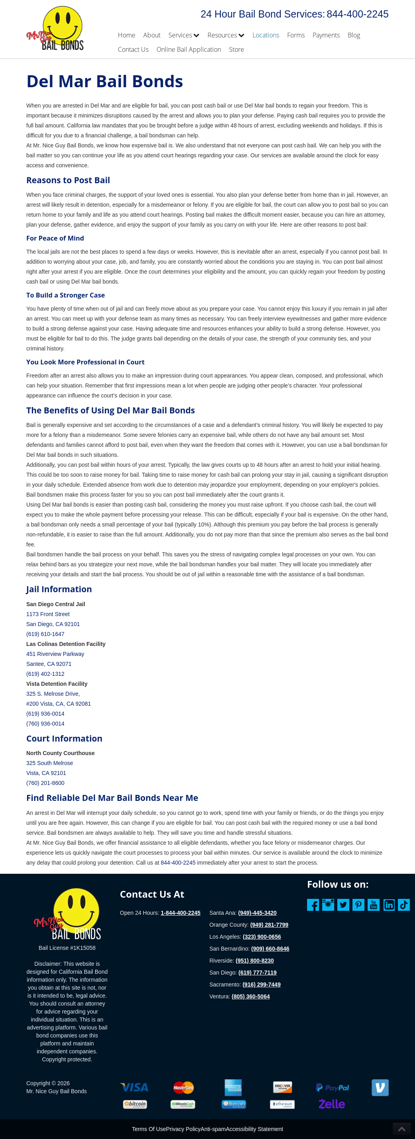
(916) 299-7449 (262, 984)
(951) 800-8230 (255, 960)
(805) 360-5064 (251, 996)
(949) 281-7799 (269, 925)
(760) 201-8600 (45, 783)
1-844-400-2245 (181, 913)
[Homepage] (67, 913)
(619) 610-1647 (45, 634)
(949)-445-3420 (257, 913)
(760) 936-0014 (45, 723)
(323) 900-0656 (262, 937)
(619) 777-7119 (258, 972)
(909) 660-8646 (270, 948)
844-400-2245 (358, 14)
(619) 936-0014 (45, 713)
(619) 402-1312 (45, 674)
